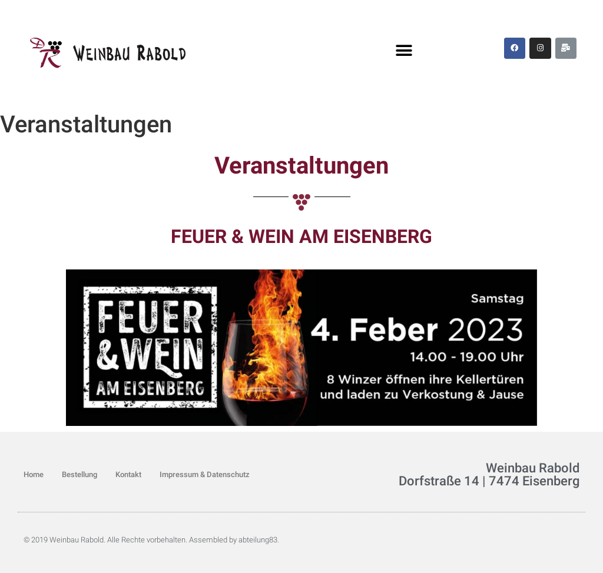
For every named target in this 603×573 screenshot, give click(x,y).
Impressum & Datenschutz (205, 474)
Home (34, 474)
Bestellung (79, 474)
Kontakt (128, 474)
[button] (404, 51)
